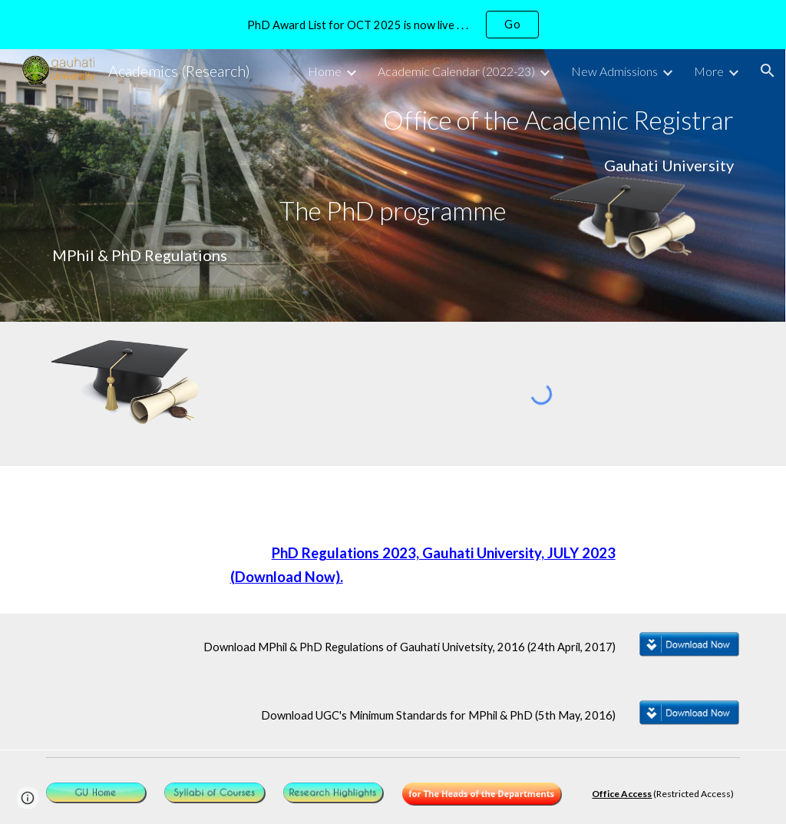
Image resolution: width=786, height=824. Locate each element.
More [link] (709, 71)
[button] (767, 70)
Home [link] (325, 71)
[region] (393, 24)
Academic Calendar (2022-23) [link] (456, 71)
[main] (393, 120)
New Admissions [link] (614, 71)
